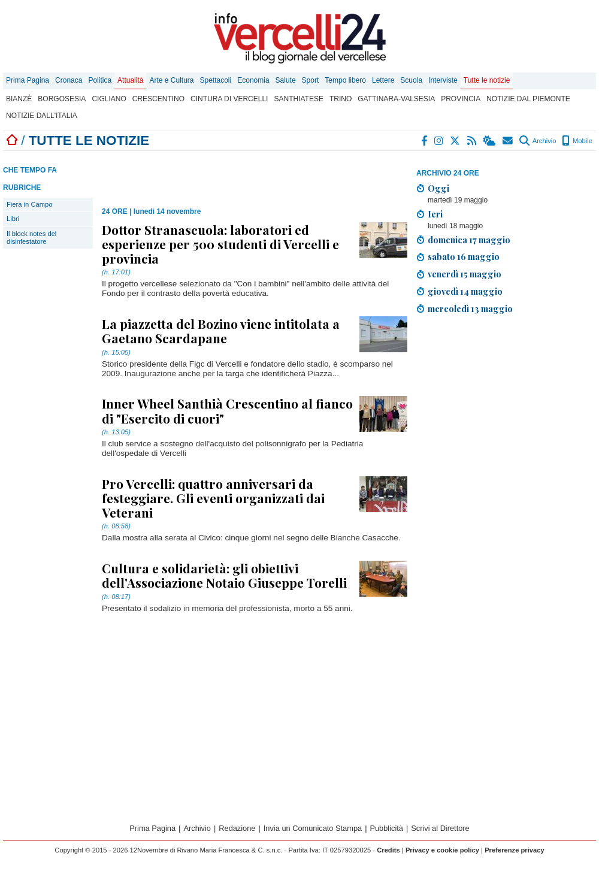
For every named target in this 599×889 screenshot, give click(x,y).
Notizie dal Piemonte (528, 99)
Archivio (537, 140)
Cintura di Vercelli (229, 99)
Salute (286, 80)
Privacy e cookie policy (442, 850)
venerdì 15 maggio (464, 274)
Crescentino (158, 99)
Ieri (435, 214)
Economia (253, 80)
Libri (13, 218)
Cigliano (109, 99)
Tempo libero (345, 80)
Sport (310, 80)
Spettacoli (216, 80)
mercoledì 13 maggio (470, 309)
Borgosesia (62, 99)
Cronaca (68, 80)
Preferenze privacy (514, 850)
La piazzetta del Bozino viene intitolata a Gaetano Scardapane (221, 330)
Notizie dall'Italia (41, 115)
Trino (340, 99)
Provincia (460, 99)
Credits (388, 850)
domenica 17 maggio (469, 240)
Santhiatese (298, 99)
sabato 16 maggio (464, 256)
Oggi (438, 188)
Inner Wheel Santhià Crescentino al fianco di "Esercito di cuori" (227, 410)
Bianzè (19, 99)
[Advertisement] (491, 408)
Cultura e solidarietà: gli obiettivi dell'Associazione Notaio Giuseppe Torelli (224, 575)
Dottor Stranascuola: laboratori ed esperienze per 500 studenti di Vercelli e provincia (220, 244)
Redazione (237, 828)
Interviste (443, 80)
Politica (99, 80)
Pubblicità (386, 828)
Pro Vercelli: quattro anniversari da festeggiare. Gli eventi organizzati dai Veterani (213, 498)
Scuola (411, 80)
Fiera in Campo (29, 204)
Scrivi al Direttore (440, 828)
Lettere (383, 80)
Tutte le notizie (487, 80)
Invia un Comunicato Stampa (313, 828)
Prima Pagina (27, 80)
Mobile (577, 140)
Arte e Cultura (171, 80)
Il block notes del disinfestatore (31, 237)
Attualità (130, 80)
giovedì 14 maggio (465, 291)
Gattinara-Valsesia (396, 99)
